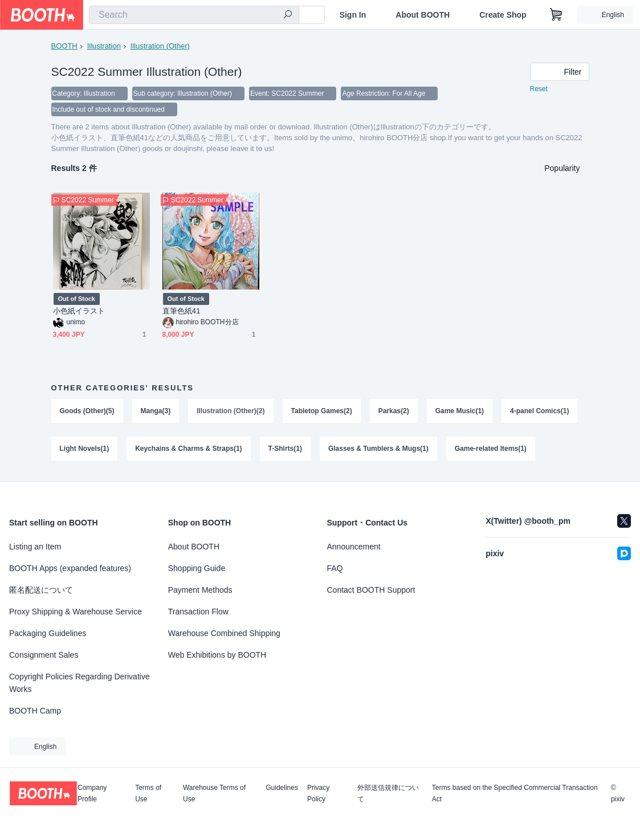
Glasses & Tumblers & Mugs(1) (378, 449)
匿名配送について (41, 589)
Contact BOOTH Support (371, 589)
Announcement (354, 546)
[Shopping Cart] (556, 15)
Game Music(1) (459, 411)
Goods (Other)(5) (87, 411)
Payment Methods (200, 589)
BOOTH (64, 46)
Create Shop (502, 15)
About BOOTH (423, 15)
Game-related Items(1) (491, 449)
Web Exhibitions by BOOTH (217, 654)
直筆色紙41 (181, 311)
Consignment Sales (43, 654)
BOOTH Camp (35, 710)
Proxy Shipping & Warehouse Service (75, 611)
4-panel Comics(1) (539, 411)
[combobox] (194, 15)
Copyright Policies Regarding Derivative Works (79, 683)
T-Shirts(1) (285, 449)
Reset (539, 89)
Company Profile (92, 793)
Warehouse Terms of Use (214, 793)
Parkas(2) (393, 411)
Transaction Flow (198, 611)
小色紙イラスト (79, 311)
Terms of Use (148, 793)
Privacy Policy (318, 793)
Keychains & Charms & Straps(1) (188, 449)
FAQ (335, 568)
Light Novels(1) (84, 449)
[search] (288, 15)
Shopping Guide (196, 568)
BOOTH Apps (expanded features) (70, 568)
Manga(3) (156, 411)
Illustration (104, 46)
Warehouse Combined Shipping (224, 633)
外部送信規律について (388, 793)
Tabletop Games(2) (321, 411)
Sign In (353, 15)
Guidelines (282, 788)
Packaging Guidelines (47, 633)
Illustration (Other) (160, 46)
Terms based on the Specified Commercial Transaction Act (515, 793)
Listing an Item (35, 546)
